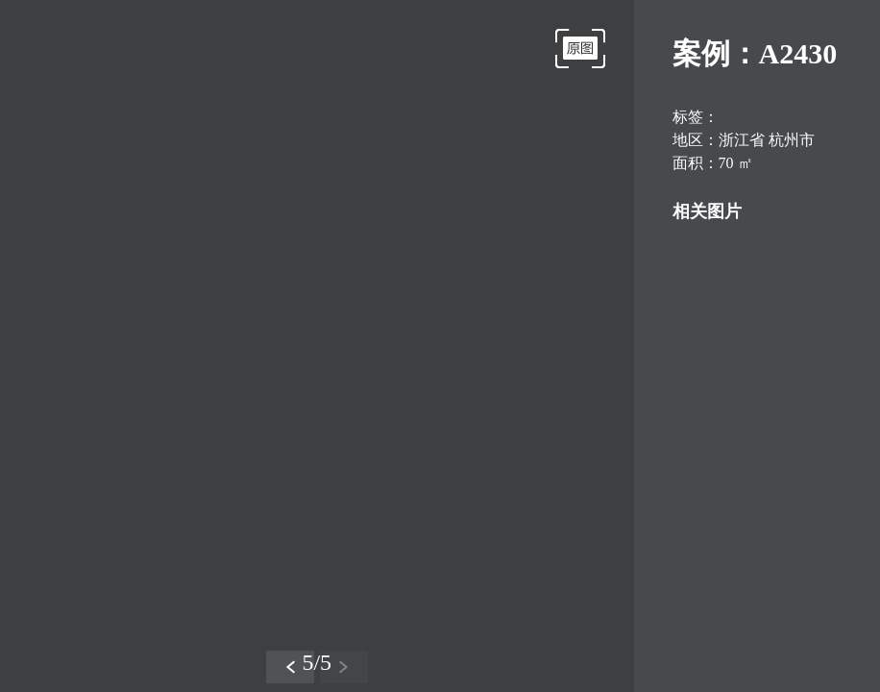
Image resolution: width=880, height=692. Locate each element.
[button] (290, 667)
